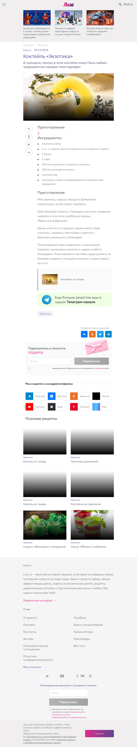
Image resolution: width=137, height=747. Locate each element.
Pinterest (79, 407)
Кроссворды (82, 639)
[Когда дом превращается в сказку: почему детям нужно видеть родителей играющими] (37, 17)
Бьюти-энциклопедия (88, 625)
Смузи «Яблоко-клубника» (88, 547)
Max (99, 407)
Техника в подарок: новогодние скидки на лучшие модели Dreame (68, 31)
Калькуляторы (83, 632)
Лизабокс (80, 618)
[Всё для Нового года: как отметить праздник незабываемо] (100, 17)
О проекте (30, 618)
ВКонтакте (57, 396)
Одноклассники (79, 396)
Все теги (79, 646)
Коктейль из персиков (86, 504)
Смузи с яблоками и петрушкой (44, 547)
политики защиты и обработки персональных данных (49, 741)
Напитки (45, 313)
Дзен (55, 407)
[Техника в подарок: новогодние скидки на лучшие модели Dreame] (68, 17)
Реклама (29, 625)
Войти (128, 4)
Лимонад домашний (84, 461)
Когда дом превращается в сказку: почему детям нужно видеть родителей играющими (36, 33)
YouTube (34, 407)
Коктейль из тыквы (72, 279)
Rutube (101, 396)
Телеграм (35, 396)
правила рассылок (79, 717)
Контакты (29, 632)
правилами (99, 368)
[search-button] (120, 4)
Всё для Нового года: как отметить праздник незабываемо (100, 31)
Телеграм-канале (81, 302)
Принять (99, 733)
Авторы (28, 639)
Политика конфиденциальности (38, 658)
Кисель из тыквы (34, 461)
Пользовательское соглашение (35, 647)
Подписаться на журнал (37, 600)
